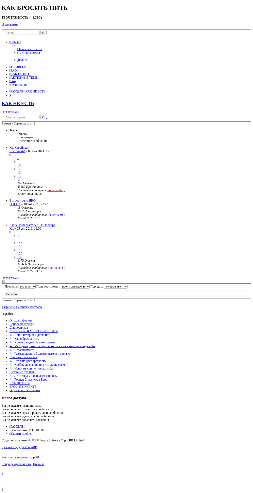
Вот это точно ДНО (22, 200)
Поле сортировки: (63, 286)
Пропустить (10, 24)
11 (18, 169)
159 (19, 257)
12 (19, 172)
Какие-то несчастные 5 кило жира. (32, 225)
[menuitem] (29, 49)
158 (19, 253)
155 (19, 242)
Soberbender (55, 190)
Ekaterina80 (55, 214)
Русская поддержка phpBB (19, 447)
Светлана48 (17, 151)
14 (19, 179)
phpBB (31, 440)
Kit (11, 228)
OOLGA (14, 204)
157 (19, 250)
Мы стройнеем (19, 147)
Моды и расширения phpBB (20, 457)
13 (19, 176)
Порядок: (108, 286)
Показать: (20, 286)
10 (19, 165)
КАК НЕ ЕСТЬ (18, 103)
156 (19, 246)
